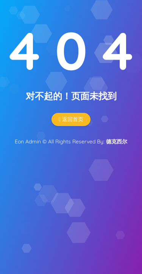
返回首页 (71, 119)
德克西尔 (116, 141)
